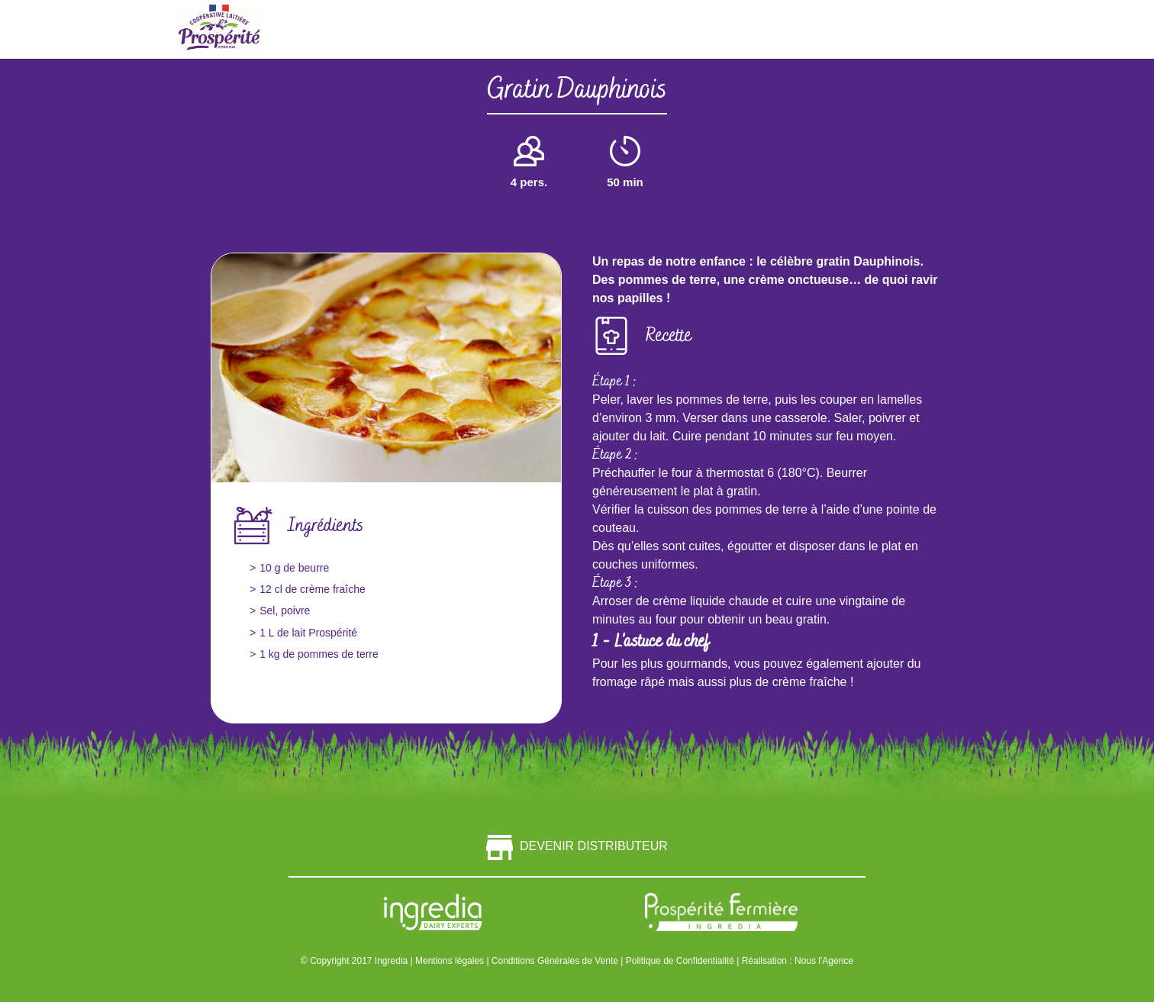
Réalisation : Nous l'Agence (797, 960)
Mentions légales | (453, 960)
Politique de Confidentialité (681, 960)
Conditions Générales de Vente (556, 960)
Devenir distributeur (577, 845)
